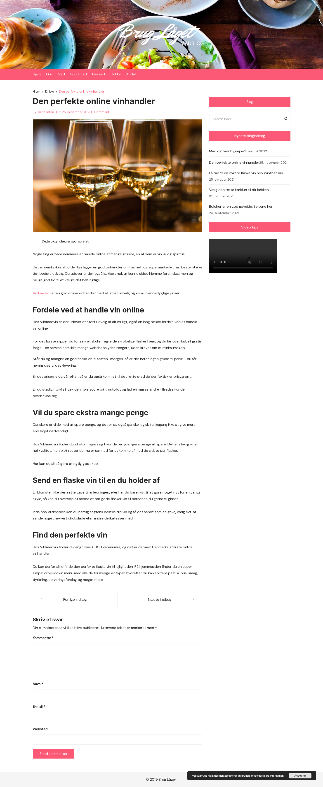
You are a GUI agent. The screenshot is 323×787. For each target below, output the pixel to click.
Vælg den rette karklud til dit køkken (239, 189)
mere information (273, 775)
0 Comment (100, 112)
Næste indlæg (159, 599)
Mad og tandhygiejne (226, 151)
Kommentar (43, 638)
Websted (40, 729)
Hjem (37, 74)
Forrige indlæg (75, 599)
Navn (38, 684)
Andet (131, 74)
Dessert (98, 74)
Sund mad (78, 74)
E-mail (39, 706)
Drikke (116, 74)
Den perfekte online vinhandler (234, 162)
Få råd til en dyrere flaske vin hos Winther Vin (246, 173)
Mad (61, 74)
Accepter (300, 775)
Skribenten (46, 112)
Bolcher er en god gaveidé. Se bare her (241, 206)
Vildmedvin (42, 293)
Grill (49, 74)
